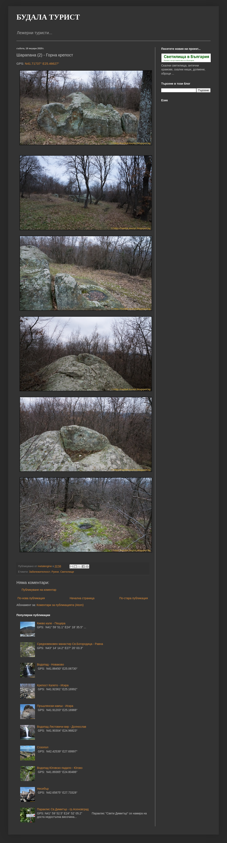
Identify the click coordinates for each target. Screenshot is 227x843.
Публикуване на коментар (39, 589)
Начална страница (82, 598)
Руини (55, 571)
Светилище (67, 571)
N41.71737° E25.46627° (42, 63)
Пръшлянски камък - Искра (55, 706)
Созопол (42, 747)
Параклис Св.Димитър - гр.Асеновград (63, 809)
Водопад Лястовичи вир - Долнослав (61, 726)
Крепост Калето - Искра (52, 685)
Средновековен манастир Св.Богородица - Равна (70, 644)
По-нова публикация (31, 598)
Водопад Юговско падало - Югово (59, 767)
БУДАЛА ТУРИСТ (48, 17)
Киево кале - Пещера (51, 623)
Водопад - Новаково (50, 664)
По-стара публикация (133, 598)
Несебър (43, 788)
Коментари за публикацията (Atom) (60, 605)
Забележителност (39, 571)
